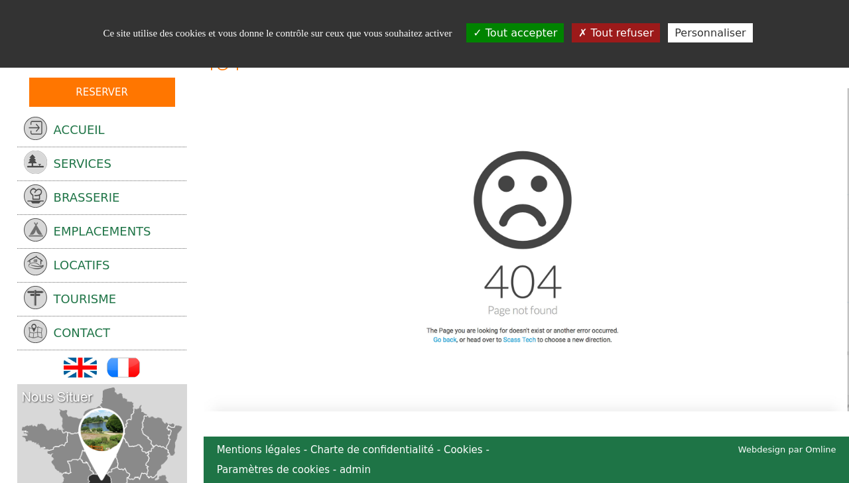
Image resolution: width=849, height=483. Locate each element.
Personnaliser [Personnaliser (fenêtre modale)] (710, 33)
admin (355, 470)
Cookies (463, 450)
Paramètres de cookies (273, 470)
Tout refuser (615, 33)
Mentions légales (258, 450)
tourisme (70, 297)
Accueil (64, 128)
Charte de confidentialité (372, 450)
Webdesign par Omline (787, 449)
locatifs (67, 263)
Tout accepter (515, 33)
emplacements (87, 230)
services (67, 162)
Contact (67, 331)
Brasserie (72, 196)
